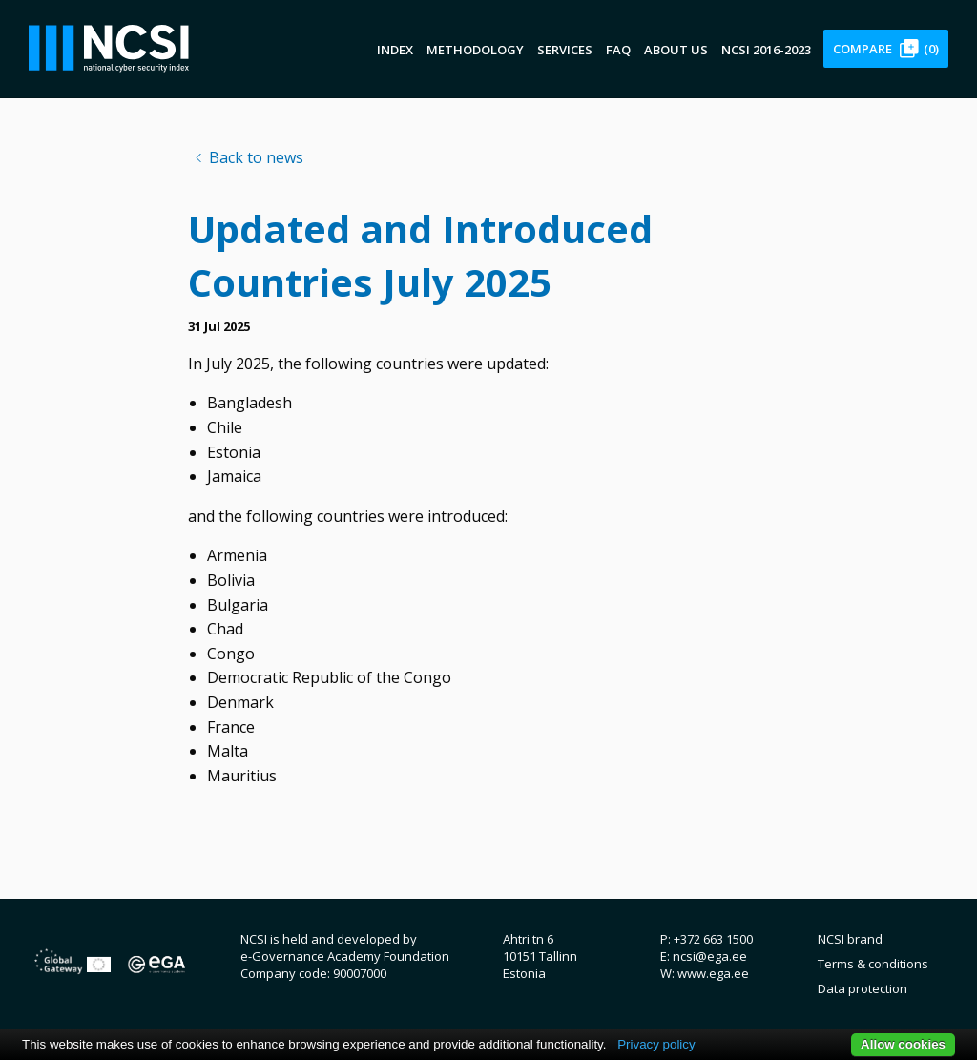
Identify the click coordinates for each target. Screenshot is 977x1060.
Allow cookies (903, 1044)
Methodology (475, 49)
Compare (886, 48)
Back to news (256, 157)
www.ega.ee (713, 973)
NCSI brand (850, 938)
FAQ (618, 49)
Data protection (862, 988)
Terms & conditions (873, 963)
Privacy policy (656, 1044)
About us (676, 49)
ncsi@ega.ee (710, 956)
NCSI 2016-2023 (766, 49)
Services (564, 49)
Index (395, 49)
